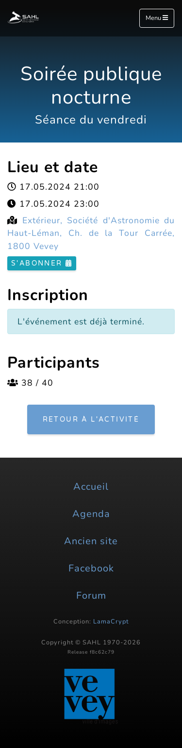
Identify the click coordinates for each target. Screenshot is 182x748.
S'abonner (41, 263)
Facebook (91, 568)
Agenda (91, 513)
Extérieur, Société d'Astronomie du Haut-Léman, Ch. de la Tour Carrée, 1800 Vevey (91, 233)
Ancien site (91, 541)
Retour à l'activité (91, 419)
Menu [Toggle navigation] (157, 18)
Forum (91, 595)
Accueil (91, 486)
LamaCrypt (111, 621)
